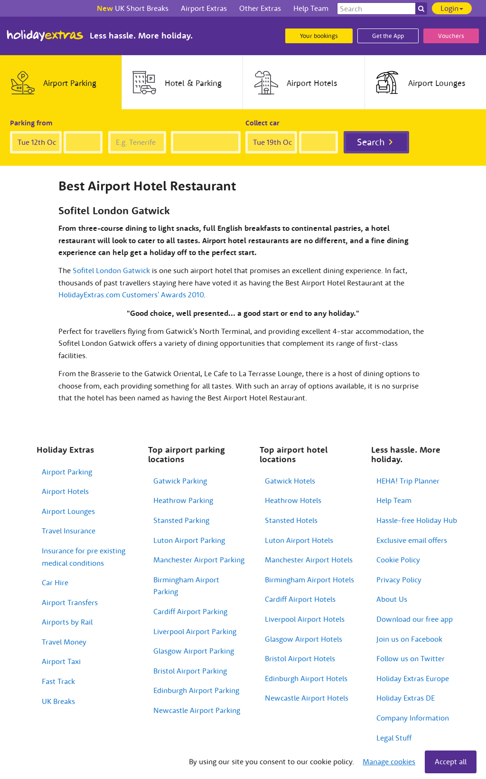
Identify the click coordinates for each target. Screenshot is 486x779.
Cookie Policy (398, 559)
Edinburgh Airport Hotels (306, 678)
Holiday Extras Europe (412, 678)
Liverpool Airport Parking (194, 631)
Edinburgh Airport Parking (196, 690)
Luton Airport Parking (189, 540)
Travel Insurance (68, 530)
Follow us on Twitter (410, 658)
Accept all (451, 761)
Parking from (31, 122)
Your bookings (319, 36)
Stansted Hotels (291, 520)
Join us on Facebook (409, 639)
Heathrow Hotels (293, 500)
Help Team (393, 500)
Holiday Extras (45, 35)
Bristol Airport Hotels (300, 658)
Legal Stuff (393, 737)
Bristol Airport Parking (190, 670)
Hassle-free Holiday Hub (416, 520)
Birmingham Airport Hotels (309, 579)
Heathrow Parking (183, 500)
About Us (391, 599)
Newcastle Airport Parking (196, 710)
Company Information (412, 717)
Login (451, 8)
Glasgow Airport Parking (193, 651)
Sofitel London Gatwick (111, 270)
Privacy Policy (398, 579)
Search (371, 142)
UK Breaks (58, 701)
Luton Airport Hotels (299, 540)
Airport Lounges (68, 511)
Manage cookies (389, 761)
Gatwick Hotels (290, 480)
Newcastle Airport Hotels (306, 698)
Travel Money (64, 641)
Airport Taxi (61, 661)
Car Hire (55, 582)
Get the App (388, 36)
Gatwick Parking (180, 480)
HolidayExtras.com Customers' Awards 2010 (131, 294)
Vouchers (451, 36)
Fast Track (58, 681)
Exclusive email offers (411, 540)
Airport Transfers (70, 602)
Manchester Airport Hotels (309, 559)
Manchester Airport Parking (198, 559)
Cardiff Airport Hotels (300, 599)
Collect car (262, 122)
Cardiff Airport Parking (190, 611)
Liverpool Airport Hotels (305, 619)
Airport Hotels (65, 491)
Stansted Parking (181, 520)
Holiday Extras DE (405, 698)
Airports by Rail (67, 622)
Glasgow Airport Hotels (303, 639)
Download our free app (414, 619)
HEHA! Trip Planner (407, 480)
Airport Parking (67, 471)
